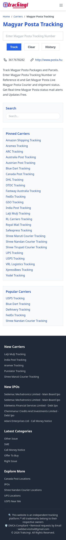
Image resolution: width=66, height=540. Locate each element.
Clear (31, 47)
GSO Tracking (15, 202)
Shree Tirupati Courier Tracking (26, 247)
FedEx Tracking (16, 196)
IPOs (7, 484)
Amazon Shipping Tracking (23, 140)
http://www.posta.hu (48, 60)
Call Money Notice (14, 449)
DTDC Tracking (15, 185)
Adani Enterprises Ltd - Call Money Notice (28, 421)
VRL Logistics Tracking (20, 264)
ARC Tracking (14, 151)
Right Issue (10, 461)
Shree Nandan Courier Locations (23, 490)
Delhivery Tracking (18, 309)
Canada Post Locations (17, 478)
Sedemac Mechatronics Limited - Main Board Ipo (32, 394)
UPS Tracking (14, 253)
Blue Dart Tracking (18, 168)
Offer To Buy (11, 455)
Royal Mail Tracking (18, 225)
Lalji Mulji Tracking (18, 213)
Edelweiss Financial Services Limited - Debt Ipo (31, 405)
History (50, 47)
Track (14, 47)
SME (6, 444)
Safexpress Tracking (19, 230)
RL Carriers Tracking (19, 219)
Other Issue (11, 438)
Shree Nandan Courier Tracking (26, 242)
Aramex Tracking (17, 146)
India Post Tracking (18, 208)
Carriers (18, 16)
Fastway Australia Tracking (23, 191)
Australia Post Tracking (21, 157)
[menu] (61, 5)
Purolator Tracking (15, 371)
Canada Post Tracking (20, 174)
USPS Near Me (12, 501)
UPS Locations (12, 495)
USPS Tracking (15, 258)
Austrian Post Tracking (20, 163)
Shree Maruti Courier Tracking (25, 236)
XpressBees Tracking (19, 270)
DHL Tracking (14, 180)
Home (6, 16)
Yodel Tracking (15, 275)
